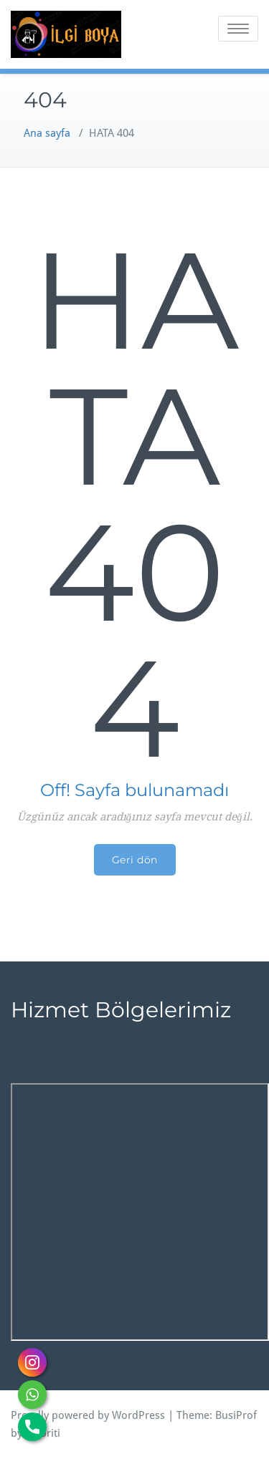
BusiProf (236, 1415)
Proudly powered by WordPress (88, 1415)
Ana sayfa (47, 133)
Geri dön (135, 859)
